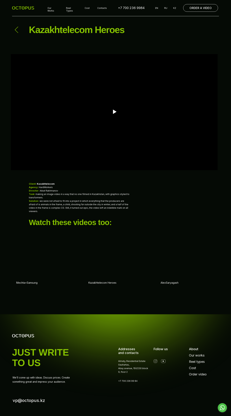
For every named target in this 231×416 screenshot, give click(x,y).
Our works (196, 355)
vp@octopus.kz (29, 400)
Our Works (50, 9)
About (193, 349)
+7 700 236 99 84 (128, 381)
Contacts (102, 8)
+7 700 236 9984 (131, 8)
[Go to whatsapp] (222, 407)
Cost (87, 8)
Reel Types (69, 9)
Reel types (197, 362)
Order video (198, 374)
